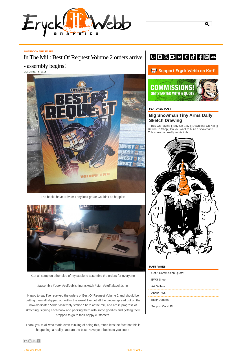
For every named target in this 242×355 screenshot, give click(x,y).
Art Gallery (158, 286)
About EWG (159, 293)
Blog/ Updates (160, 299)
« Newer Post (32, 350)
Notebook (31, 51)
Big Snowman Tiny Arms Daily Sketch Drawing (181, 118)
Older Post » (134, 350)
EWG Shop (158, 279)
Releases (46, 51)
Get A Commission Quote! (167, 273)
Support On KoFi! (162, 306)
